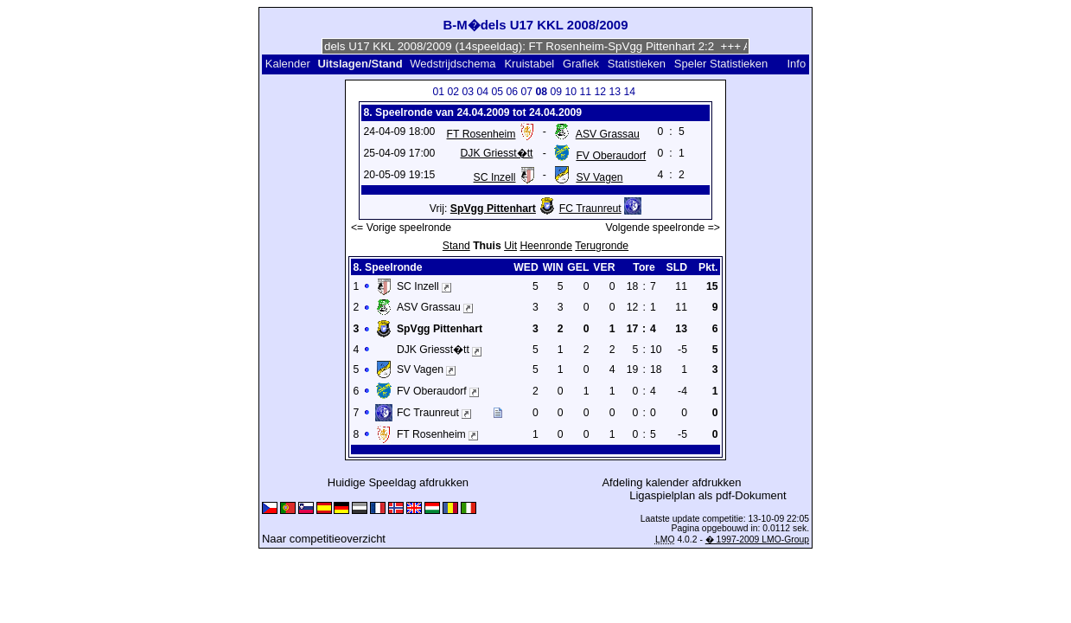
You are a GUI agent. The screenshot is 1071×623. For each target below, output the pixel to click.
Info (796, 63)
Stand (456, 246)
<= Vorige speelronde (401, 228)
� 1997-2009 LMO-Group (757, 539)
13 (615, 92)
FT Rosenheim (481, 134)
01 (438, 92)
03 (468, 92)
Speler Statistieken (721, 63)
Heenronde (545, 246)
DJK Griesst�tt (496, 153)
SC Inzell (495, 177)
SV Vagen (599, 177)
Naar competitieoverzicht (324, 538)
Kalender (287, 63)
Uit (510, 246)
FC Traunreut (590, 208)
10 (570, 92)
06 (512, 92)
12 (600, 92)
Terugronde (601, 246)
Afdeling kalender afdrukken (671, 482)
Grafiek (581, 63)
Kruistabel (529, 63)
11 (585, 92)
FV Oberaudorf (611, 156)
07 (526, 92)
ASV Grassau (608, 134)
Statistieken (637, 63)
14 (629, 92)
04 (482, 92)
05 (497, 92)
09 (556, 92)
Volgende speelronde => (663, 228)
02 (453, 92)
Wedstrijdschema (452, 63)
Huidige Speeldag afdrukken (398, 482)
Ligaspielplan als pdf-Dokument (707, 495)
